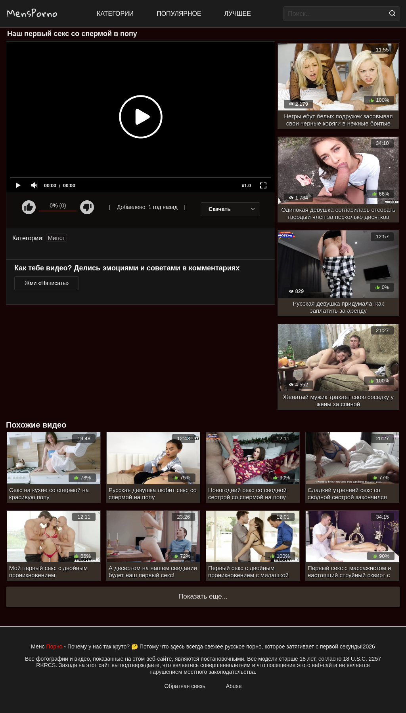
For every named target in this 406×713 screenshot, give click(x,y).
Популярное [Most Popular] (179, 13)
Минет (56, 237)
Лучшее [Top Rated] (237, 13)
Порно (54, 646)
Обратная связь (185, 686)
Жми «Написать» (47, 283)
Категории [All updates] (115, 13)
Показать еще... (203, 596)
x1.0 (246, 185)
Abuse (234, 686)
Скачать (232, 209)
